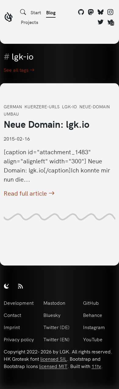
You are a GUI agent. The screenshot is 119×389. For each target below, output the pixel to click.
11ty (96, 366)
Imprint (12, 327)
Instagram (94, 327)
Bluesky (51, 314)
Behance (92, 314)
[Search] (23, 12)
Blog (51, 12)
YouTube (93, 339)
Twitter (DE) (56, 327)
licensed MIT (53, 366)
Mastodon (54, 302)
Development (19, 302)
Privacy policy (19, 339)
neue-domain (94, 106)
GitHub (91, 302)
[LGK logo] (8, 18)
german (13, 106)
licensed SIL (53, 358)
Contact (12, 314)
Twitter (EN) (56, 339)
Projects (29, 22)
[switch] (6, 286)
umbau (11, 114)
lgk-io (69, 106)
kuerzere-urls (42, 106)
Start (36, 12)
